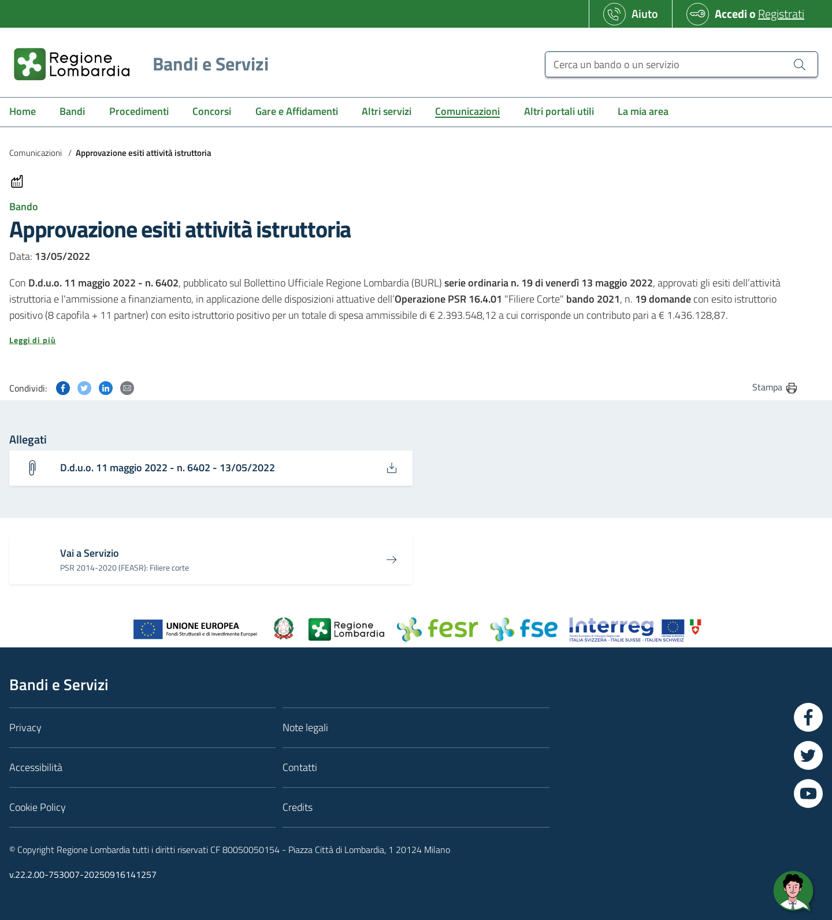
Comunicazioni (35, 152)
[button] (403, 340)
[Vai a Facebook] (808, 717)
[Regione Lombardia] (136, 64)
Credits (298, 807)
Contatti (300, 767)
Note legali (305, 727)
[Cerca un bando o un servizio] (681, 64)
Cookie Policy (37, 807)
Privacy (25, 727)
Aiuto (645, 14)
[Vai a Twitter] (808, 755)
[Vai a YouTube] (808, 793)
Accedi (731, 14)
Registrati (781, 14)
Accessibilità (35, 767)
